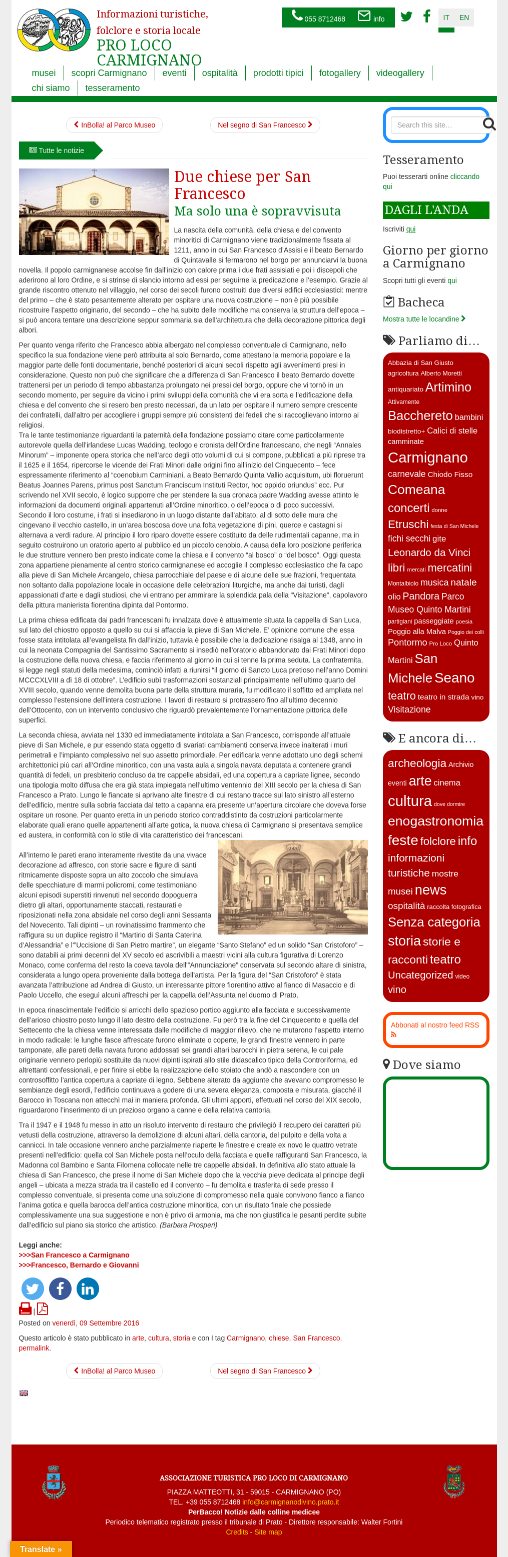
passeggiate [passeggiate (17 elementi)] (433, 621)
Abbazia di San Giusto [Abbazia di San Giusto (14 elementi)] (420, 362)
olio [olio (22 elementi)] (394, 597)
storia (181, 1338)
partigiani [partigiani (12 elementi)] (400, 621)
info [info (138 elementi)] (467, 841)
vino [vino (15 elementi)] (477, 697)
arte (138, 1338)
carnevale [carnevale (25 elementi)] (407, 474)
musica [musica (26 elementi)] (434, 583)
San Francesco (316, 1338)
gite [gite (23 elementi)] (439, 539)
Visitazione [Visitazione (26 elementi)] (409, 709)
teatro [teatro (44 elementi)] (402, 696)
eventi (175, 73)
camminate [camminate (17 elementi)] (406, 442)
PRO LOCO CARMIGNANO (152, 31)
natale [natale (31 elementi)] (463, 582)
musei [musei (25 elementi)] (400, 891)
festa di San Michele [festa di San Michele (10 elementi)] (454, 526)
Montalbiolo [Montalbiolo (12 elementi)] (403, 583)
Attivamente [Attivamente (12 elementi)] (403, 402)
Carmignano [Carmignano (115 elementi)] (428, 457)
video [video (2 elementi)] (462, 976)
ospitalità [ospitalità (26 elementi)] (406, 905)
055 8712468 (319, 16)
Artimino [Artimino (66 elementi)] (448, 387)
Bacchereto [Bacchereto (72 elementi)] (420, 415)
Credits (237, 1532)
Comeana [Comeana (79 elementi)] (416, 489)
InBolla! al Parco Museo (114, 125)
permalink (34, 1348)
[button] (33, 1289)
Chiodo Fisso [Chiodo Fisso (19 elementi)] (449, 474)
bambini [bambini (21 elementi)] (469, 417)
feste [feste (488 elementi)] (403, 840)
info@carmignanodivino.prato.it (290, 1502)
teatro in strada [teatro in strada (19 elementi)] (443, 696)
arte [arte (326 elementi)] (420, 781)
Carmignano (246, 1338)
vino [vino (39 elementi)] (397, 989)
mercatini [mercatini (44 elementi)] (450, 568)
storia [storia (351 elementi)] (404, 941)
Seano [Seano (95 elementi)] (454, 678)
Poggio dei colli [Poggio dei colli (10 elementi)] (466, 632)
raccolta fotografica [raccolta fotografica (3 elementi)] (454, 906)
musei (44, 73)
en (464, 18)
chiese (279, 1338)
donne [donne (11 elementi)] (439, 510)
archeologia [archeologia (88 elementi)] (417, 763)
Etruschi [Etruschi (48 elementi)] (408, 524)
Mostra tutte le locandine (424, 319)
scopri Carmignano (109, 73)
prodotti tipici (278, 73)
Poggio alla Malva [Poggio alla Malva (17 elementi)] (417, 632)
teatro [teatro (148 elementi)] (445, 959)
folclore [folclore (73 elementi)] (438, 841)
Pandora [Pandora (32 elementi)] (421, 596)
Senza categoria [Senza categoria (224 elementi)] (434, 922)
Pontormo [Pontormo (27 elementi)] (407, 643)
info (370, 16)
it (446, 18)
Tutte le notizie (56, 150)
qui (452, 280)
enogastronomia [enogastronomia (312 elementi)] (435, 821)
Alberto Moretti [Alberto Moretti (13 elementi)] (441, 373)
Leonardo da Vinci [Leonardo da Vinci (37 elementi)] (429, 552)
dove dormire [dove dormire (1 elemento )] (449, 804)
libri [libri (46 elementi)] (396, 568)
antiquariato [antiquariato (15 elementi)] (405, 389)
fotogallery (340, 73)
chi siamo (51, 88)
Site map (268, 1532)
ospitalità (220, 73)
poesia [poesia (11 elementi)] (463, 621)
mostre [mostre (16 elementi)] (445, 873)
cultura (158, 1338)
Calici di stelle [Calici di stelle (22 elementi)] (452, 431)
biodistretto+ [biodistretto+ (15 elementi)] (406, 431)
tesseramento (113, 88)
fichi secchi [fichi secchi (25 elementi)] (409, 539)
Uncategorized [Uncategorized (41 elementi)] (420, 975)
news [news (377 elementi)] (431, 890)
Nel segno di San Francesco (265, 125)
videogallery (400, 73)
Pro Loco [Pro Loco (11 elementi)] (440, 643)
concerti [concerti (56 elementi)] (408, 507)
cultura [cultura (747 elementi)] (410, 800)
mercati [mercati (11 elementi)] (416, 569)
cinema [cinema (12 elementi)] (447, 783)
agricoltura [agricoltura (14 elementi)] (403, 373)
